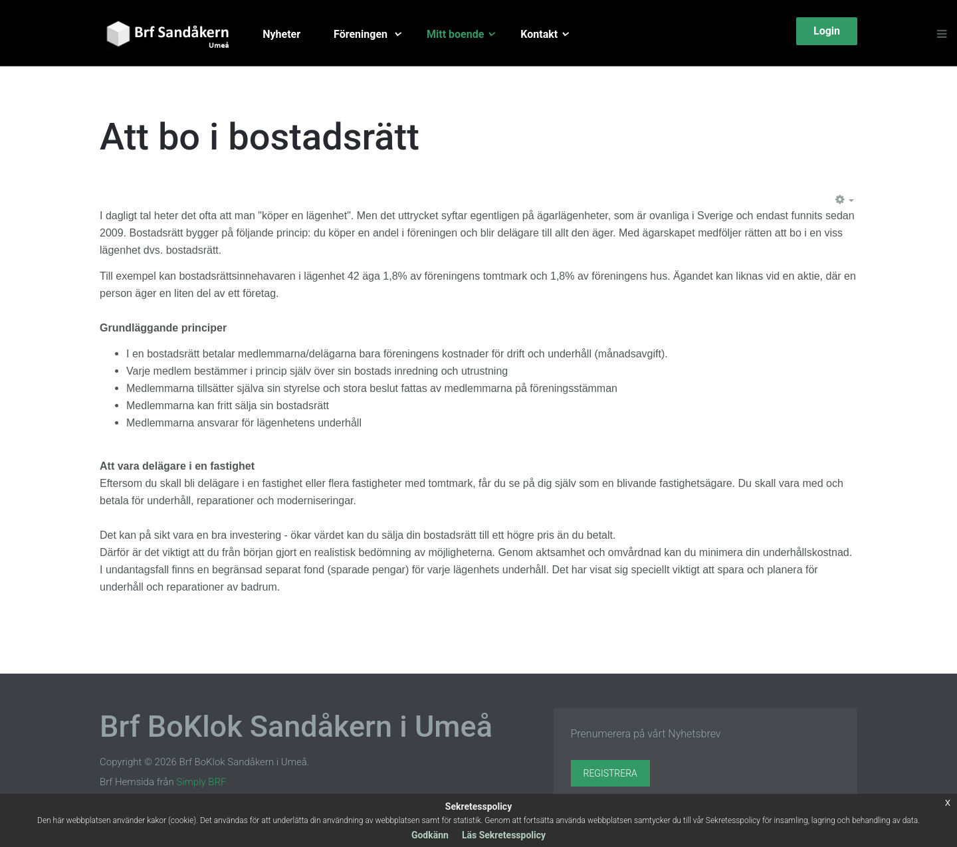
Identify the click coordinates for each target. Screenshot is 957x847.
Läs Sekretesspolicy (504, 835)
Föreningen (362, 34)
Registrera (610, 773)
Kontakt (539, 34)
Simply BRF (201, 782)
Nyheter (281, 34)
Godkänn (430, 835)
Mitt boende (455, 34)
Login (826, 31)
